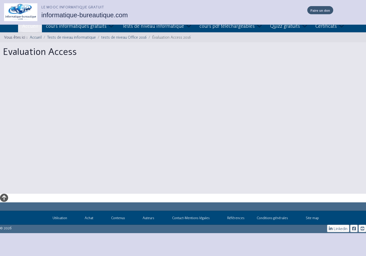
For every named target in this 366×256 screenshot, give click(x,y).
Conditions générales (272, 218)
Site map (309, 219)
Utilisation (57, 219)
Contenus (115, 219)
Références (233, 219)
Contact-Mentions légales (188, 219)
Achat (86, 219)
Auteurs (146, 219)
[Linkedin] (338, 228)
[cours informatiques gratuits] (362, 228)
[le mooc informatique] (354, 228)
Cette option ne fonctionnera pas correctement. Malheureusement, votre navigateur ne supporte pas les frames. (183, 128)
